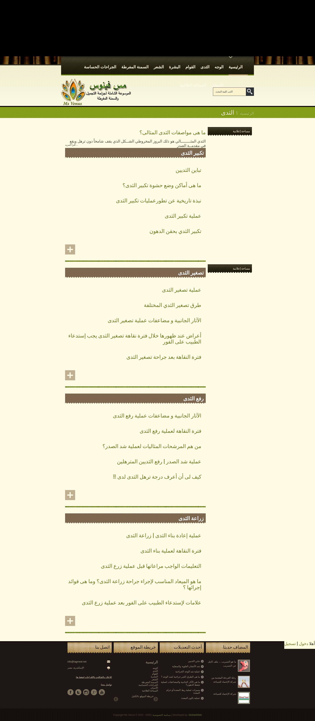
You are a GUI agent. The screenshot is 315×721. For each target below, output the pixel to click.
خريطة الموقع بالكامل (142, 696)
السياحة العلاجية (193, 81)
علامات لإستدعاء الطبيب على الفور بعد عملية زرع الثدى (141, 602)
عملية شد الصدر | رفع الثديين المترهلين (159, 461)
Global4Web (195, 715)
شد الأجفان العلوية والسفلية (186, 666)
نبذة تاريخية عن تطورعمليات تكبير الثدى (158, 200)
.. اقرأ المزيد (71, 145)
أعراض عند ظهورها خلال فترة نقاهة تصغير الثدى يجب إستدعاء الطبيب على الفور (134, 338)
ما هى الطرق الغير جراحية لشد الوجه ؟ (180, 676)
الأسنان (217, 81)
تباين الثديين (188, 169)
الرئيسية (236, 63)
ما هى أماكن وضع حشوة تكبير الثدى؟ (162, 185)
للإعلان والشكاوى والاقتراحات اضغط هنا (94, 677)
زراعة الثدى (191, 518)
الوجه (219, 63)
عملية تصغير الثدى (181, 289)
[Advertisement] (157, 28)
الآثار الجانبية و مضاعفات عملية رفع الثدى (157, 415)
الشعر (159, 63)
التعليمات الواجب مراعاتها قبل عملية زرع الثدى (151, 565)
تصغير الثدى (191, 272)
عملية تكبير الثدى (183, 215)
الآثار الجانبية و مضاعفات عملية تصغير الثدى (154, 320)
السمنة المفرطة (135, 63)
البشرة (174, 63)
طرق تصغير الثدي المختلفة (172, 305)
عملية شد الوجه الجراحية (187, 671)
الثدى (205, 63)
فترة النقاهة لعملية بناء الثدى (170, 550)
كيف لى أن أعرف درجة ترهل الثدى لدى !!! (157, 476)
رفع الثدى (193, 398)
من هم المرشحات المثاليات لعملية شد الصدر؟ (151, 446)
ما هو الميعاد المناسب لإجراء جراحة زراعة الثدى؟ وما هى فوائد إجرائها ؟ (134, 584)
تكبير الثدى (192, 152)
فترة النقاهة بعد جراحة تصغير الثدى (163, 356)
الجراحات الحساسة (100, 63)
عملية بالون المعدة (190, 698)
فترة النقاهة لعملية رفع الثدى (170, 430)
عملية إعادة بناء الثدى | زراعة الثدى (163, 535)
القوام (190, 63)
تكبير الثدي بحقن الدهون (175, 231)
